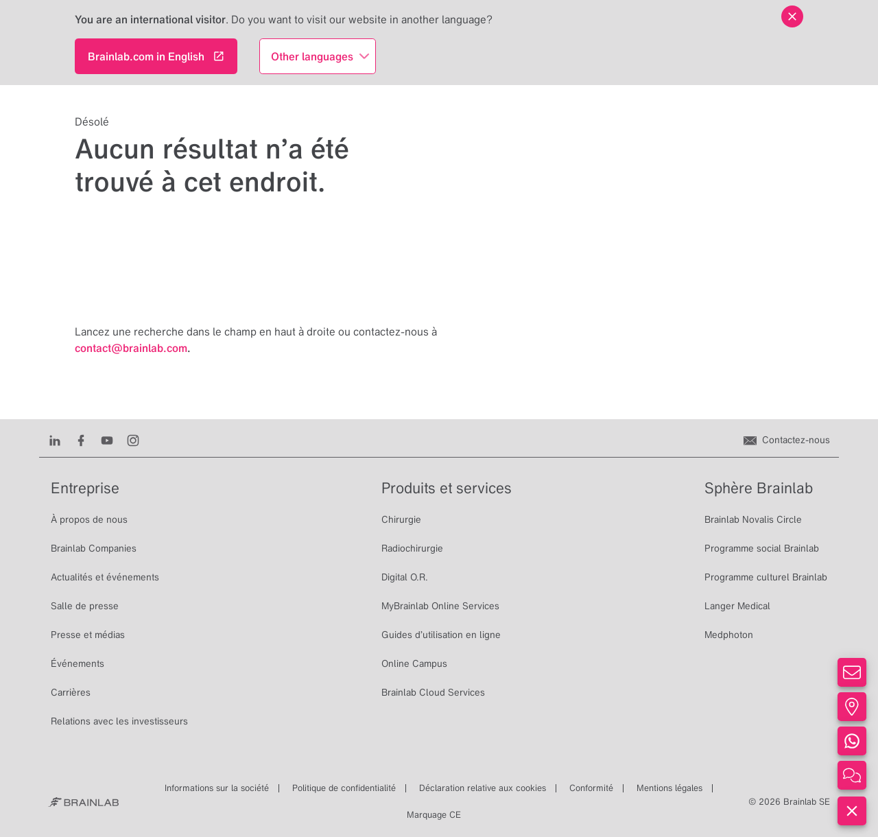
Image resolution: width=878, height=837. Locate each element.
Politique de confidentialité (344, 788)
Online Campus (414, 663)
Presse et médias (88, 634)
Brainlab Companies (94, 548)
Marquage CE (434, 815)
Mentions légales (669, 788)
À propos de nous (89, 519)
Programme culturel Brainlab (765, 577)
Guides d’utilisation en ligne (441, 634)
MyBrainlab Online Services (440, 606)
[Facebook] (81, 440)
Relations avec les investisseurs (119, 721)
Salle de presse (85, 606)
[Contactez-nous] (787, 440)
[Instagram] (133, 440)
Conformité (591, 788)
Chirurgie (401, 519)
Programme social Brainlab (761, 548)
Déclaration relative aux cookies (482, 788)
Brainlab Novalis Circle (753, 519)
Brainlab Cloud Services (433, 692)
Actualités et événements (105, 577)
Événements (77, 663)
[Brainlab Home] (83, 802)
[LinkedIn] (55, 440)
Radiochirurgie (412, 548)
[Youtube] (107, 440)
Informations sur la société (217, 788)
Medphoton (728, 634)
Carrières (71, 692)
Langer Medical (737, 606)
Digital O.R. (404, 577)
